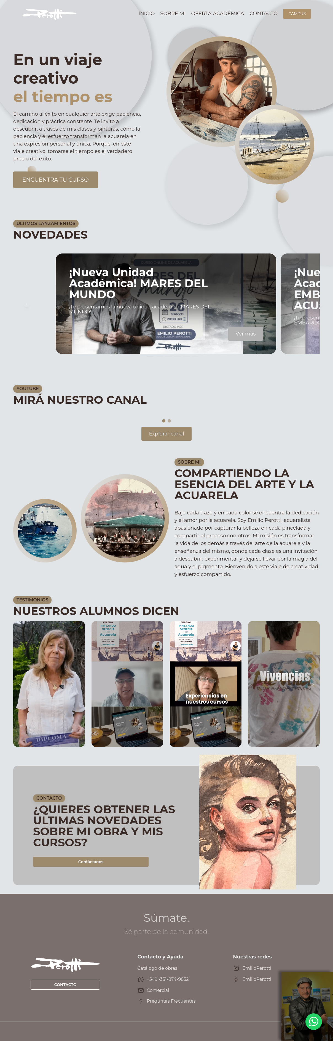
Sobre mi (173, 13)
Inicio (147, 13)
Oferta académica (217, 13)
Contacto (263, 13)
